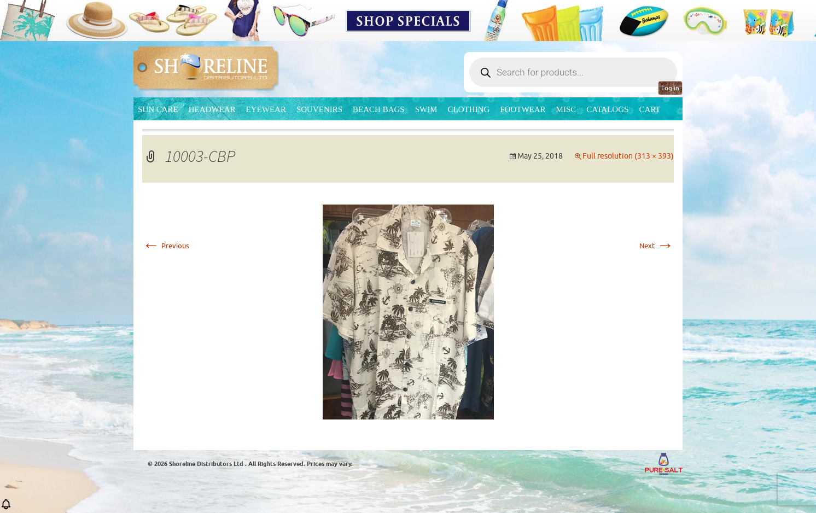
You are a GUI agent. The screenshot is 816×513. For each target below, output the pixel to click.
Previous (165, 245)
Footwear (522, 109)
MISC (566, 109)
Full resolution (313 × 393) (628, 156)
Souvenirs (319, 109)
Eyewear (266, 109)
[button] (6, 507)
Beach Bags (379, 109)
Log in (670, 88)
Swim (426, 109)
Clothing (469, 109)
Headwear (212, 109)
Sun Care (158, 109)
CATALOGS (607, 109)
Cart (649, 109)
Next (656, 245)
